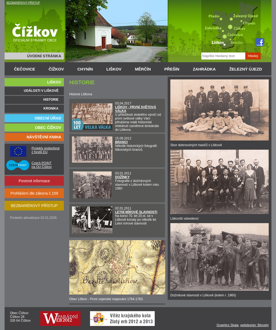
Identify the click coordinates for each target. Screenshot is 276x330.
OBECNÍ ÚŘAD (47, 118)
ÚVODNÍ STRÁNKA (44, 56)
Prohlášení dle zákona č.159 (34, 193)
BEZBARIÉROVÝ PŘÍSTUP (23, 2)
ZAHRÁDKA (204, 69)
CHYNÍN (85, 69)
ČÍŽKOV (56, 69)
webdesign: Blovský (254, 325)
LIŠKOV (114, 69)
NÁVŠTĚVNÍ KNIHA (44, 137)
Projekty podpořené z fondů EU (46, 150)
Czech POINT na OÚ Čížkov (42, 165)
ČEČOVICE (24, 69)
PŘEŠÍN (172, 69)
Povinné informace (34, 181)
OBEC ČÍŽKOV (48, 127)
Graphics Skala (228, 325)
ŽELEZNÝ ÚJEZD (245, 69)
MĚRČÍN (143, 69)
